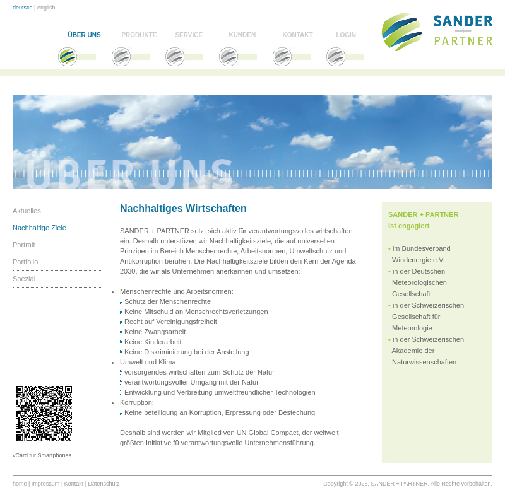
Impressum (46, 483)
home (20, 483)
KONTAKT (297, 35)
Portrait (24, 244)
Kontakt (74, 483)
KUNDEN (242, 35)
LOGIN (346, 35)
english (46, 7)
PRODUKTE (139, 35)
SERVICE (189, 35)
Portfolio (25, 261)
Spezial (24, 278)
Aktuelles (27, 210)
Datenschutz (104, 483)
